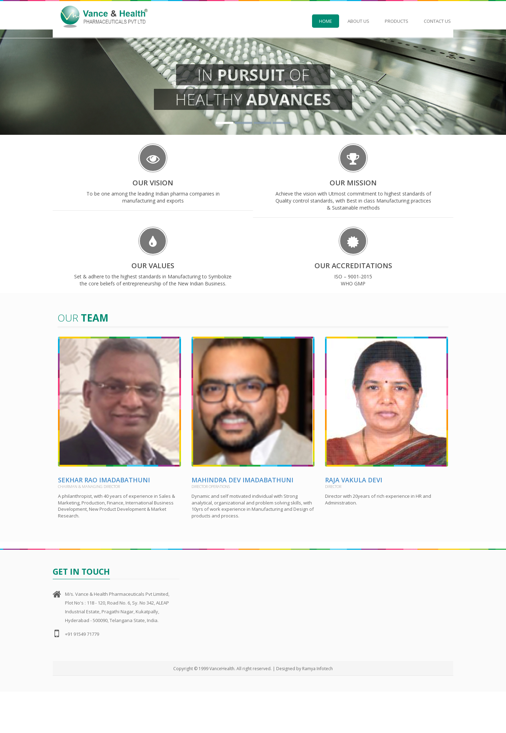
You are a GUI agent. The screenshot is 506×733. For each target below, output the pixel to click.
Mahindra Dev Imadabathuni (242, 521)
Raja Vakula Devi (353, 521)
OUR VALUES (152, 286)
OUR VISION (152, 186)
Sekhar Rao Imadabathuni (104, 521)
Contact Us (437, 21)
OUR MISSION (353, 186)
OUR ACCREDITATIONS (353, 286)
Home (325, 21)
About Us (358, 21)
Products (396, 21)
